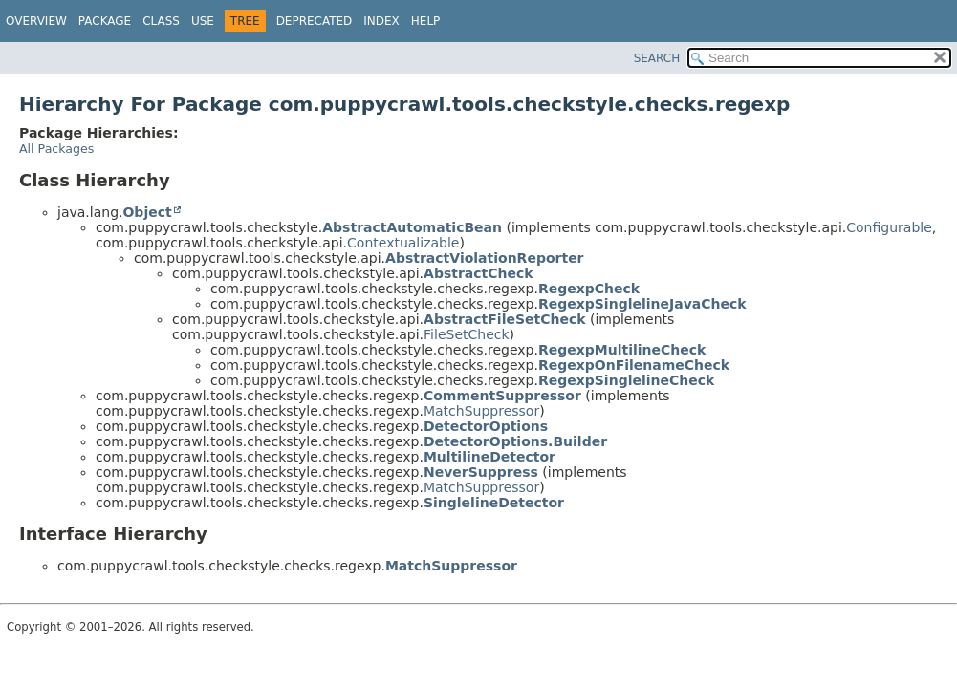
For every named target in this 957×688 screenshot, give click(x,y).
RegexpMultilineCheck (622, 349)
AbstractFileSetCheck (505, 319)
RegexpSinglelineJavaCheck (642, 304)
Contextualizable (403, 242)
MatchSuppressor (481, 411)
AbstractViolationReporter (484, 258)
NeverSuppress (481, 472)
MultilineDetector (489, 456)
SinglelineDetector (494, 502)
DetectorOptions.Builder (515, 441)
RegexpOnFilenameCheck (633, 365)
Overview (36, 21)
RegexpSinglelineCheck (626, 380)
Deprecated (314, 21)
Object (146, 212)
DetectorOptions (486, 426)
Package (104, 21)
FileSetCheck (466, 334)
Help (426, 21)
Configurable (889, 227)
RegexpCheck (589, 288)
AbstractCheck (478, 273)
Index (381, 21)
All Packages (56, 148)
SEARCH (657, 58)
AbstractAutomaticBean (412, 227)
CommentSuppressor (502, 395)
